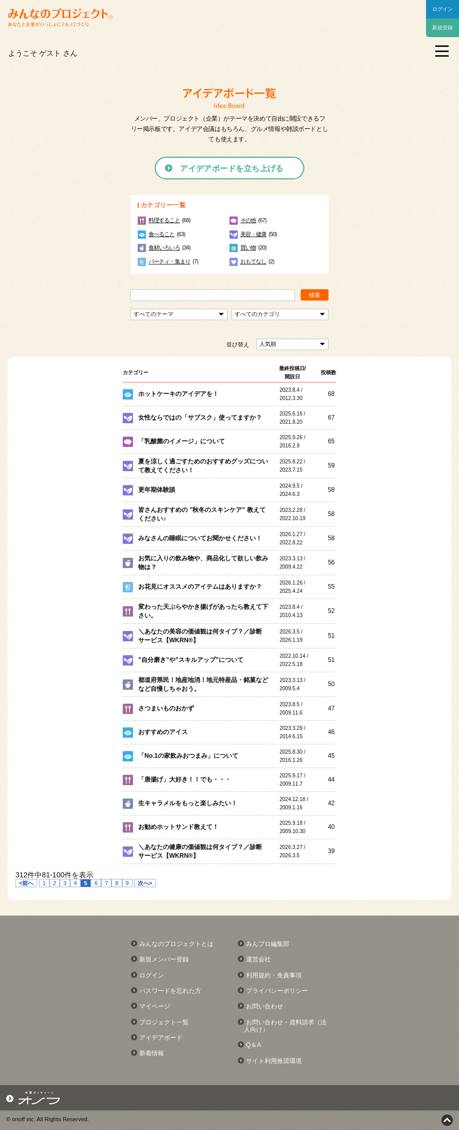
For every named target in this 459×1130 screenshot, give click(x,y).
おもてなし (253, 261)
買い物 (248, 247)
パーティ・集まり (169, 261)
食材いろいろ (164, 247)
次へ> (145, 883)
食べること (162, 234)
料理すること (164, 220)
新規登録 (442, 27)
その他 (248, 220)
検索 (314, 295)
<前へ (26, 883)
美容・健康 (253, 234)
